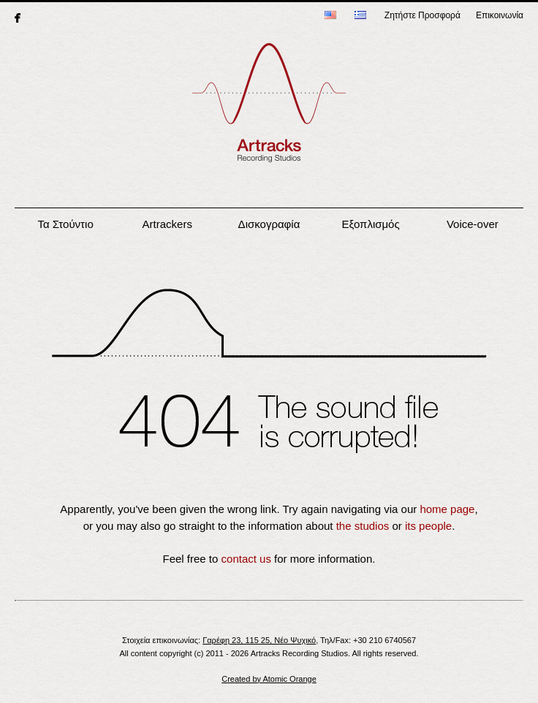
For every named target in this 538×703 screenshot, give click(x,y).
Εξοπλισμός (371, 224)
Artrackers (167, 224)
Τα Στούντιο (65, 224)
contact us (246, 558)
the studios (363, 526)
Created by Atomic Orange (269, 678)
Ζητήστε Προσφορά (422, 15)
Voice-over (473, 224)
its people (428, 526)
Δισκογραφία (269, 224)
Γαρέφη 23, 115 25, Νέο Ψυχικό (259, 640)
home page (447, 509)
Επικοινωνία (499, 15)
